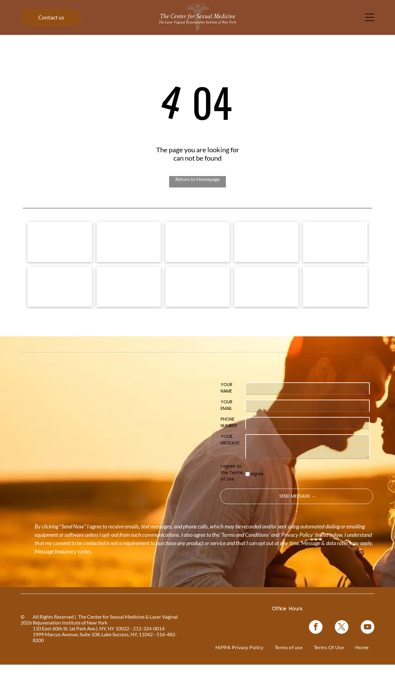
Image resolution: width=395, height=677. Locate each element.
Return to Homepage (197, 179)
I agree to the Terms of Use (232, 484)
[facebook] (315, 640)
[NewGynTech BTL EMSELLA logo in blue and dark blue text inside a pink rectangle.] (335, 296)
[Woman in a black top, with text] (197, 296)
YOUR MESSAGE (230, 452)
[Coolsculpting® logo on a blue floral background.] (335, 245)
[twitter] (341, 640)
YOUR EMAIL (226, 417)
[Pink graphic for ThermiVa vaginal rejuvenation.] (59, 296)
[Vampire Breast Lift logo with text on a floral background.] (197, 245)
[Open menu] (369, 17)
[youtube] (367, 640)
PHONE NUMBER (229, 434)
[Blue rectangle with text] (266, 296)
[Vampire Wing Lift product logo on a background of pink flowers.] (129, 245)
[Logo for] (59, 245)
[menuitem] (239, 659)
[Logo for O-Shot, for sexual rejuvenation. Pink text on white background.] (129, 296)
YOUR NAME (226, 400)
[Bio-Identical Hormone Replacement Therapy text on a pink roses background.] (266, 245)
